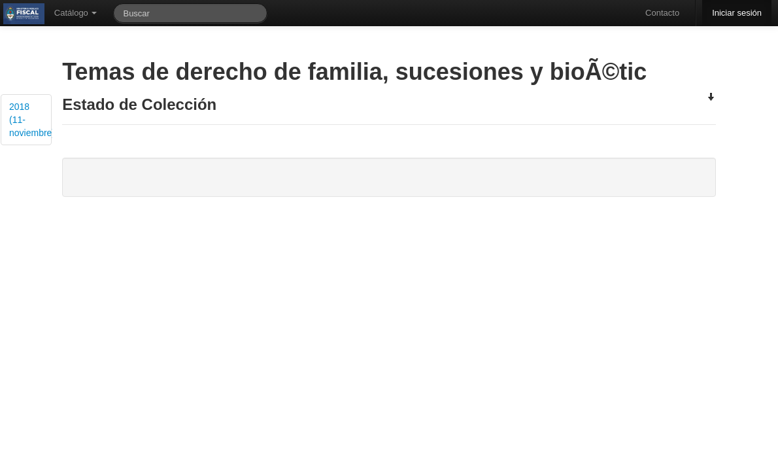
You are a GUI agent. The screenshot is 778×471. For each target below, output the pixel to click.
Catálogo (75, 13)
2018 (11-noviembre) (30, 119)
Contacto (662, 13)
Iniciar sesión (737, 13)
